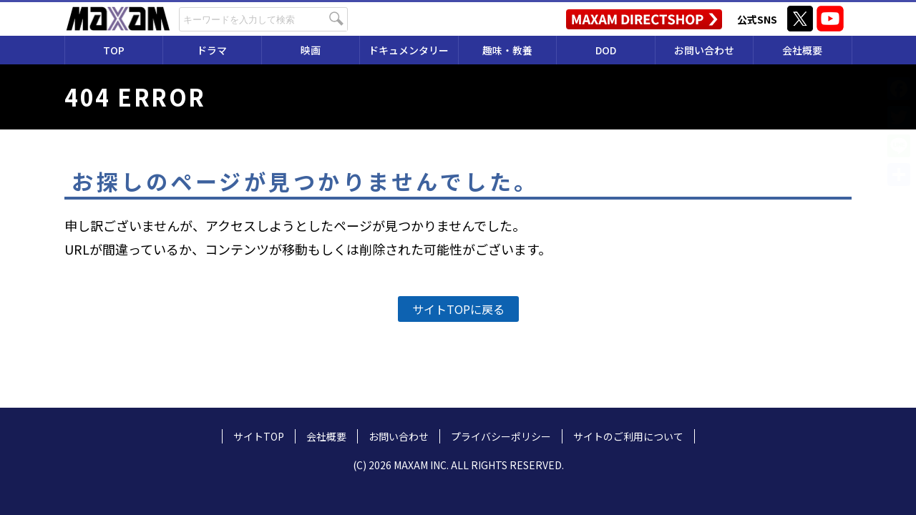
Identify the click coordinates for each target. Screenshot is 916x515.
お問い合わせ (704, 50)
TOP (114, 50)
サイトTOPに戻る (458, 309)
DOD (605, 50)
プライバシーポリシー (501, 436)
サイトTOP (258, 436)
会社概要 (802, 50)
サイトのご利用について (628, 436)
